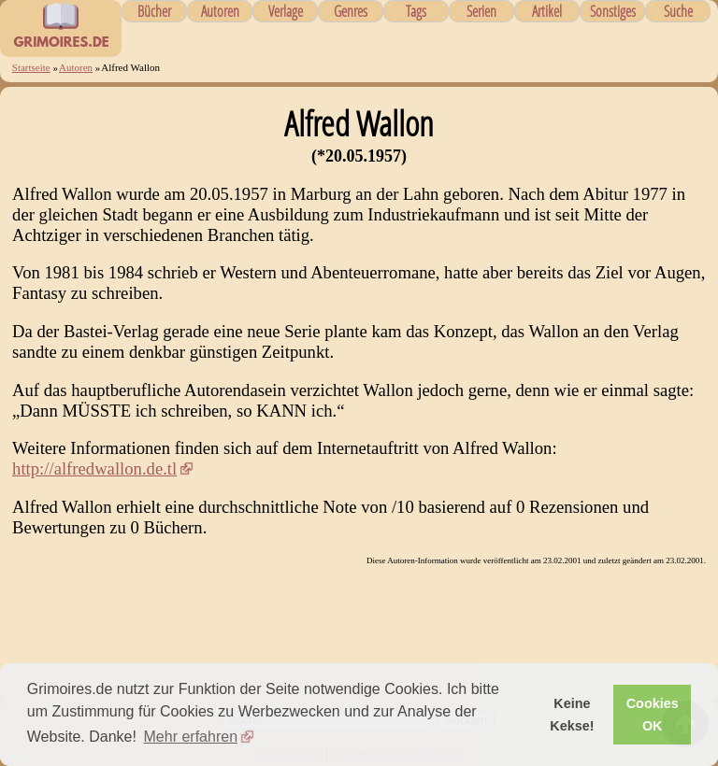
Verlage (285, 11)
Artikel (547, 11)
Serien (481, 11)
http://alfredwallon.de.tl (94, 468)
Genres (350, 11)
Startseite (31, 67)
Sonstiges (613, 11)
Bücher (154, 11)
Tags (416, 11)
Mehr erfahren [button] (191, 737)
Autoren (220, 11)
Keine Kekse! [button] (572, 714)
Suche (678, 11)
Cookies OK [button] (652, 714)
